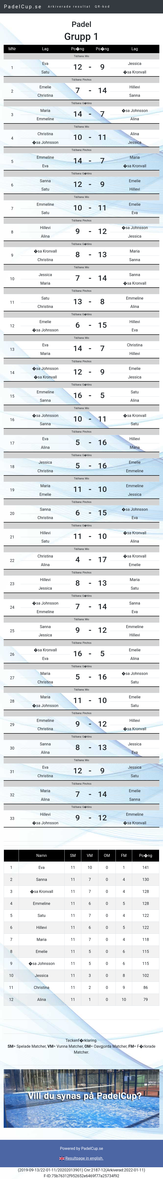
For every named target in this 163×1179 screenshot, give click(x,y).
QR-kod (102, 6)
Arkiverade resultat (69, 6)
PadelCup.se (23, 7)
